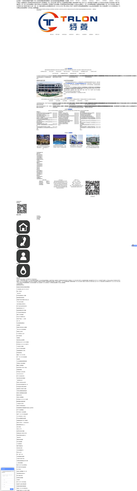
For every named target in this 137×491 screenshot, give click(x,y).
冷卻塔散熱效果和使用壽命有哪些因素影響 (65, 120)
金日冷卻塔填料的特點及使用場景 (76, 107)
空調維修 (38, 218)
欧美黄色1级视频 (19, 477)
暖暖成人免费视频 (19, 365)
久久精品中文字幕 (19, 403)
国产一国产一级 (19, 454)
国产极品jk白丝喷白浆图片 (21, 386)
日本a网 (18, 479)
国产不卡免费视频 (19, 409)
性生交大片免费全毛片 (20, 316)
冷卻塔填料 (51, 100)
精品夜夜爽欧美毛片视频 (21, 310)
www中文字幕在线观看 (20, 348)
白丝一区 (18, 320)
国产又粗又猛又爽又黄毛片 (21, 306)
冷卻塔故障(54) (39, 158)
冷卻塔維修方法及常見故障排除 (85, 114)
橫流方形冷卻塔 (67, 71)
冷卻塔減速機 (72, 100)
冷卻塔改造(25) (39, 176)
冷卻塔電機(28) (39, 170)
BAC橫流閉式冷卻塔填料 (90, 104)
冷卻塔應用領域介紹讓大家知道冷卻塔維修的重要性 (88, 121)
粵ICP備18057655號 (82, 198)
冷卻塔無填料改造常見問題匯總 (63, 114)
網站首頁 (70, 0)
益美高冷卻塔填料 (56, 104)
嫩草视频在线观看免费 (20, 401)
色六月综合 (18, 469)
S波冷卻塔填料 (72, 104)
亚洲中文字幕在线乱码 (20, 405)
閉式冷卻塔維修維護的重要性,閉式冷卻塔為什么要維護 (88, 125)
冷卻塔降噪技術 (88, 77)
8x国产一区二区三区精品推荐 (22, 414)
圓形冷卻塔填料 (40, 107)
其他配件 (86, 100)
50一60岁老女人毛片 (20, 333)
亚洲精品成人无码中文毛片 (21, 433)
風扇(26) (38, 175)
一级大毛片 (18, 293)
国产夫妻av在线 (19, 475)
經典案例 (111, 0)
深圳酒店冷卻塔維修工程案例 (60, 144)
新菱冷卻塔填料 (40, 104)
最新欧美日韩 (19, 395)
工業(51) (38, 160)
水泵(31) (38, 167)
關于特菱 (76, 0)
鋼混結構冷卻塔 (73, 73)
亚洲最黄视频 (19, 369)
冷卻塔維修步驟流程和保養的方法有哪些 (43, 126)
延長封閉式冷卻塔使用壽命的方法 (64, 119)
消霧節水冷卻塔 (82, 73)
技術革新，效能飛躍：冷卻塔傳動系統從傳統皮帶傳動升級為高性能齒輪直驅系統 (44, 118)
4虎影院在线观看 (19, 439)
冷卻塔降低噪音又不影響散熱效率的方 (44, 78)
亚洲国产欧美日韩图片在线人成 (22, 299)
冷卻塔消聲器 (79, 100)
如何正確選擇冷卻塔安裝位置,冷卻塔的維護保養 (66, 115)
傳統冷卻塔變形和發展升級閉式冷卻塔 (43, 115)
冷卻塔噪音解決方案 (73, 77)
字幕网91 (18, 337)
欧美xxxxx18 (18, 452)
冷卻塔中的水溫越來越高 (41, 116)
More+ (65, 93)
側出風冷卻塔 (58, 71)
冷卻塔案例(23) (39, 178)
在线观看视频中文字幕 (20, 350)
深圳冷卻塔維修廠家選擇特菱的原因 (86, 115)
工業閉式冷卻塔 (93, 71)
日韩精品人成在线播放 (20, 363)
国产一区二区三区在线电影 (21, 356)
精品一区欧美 (19, 291)
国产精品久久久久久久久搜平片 (22, 344)
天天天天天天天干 (19, 373)
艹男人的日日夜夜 (19, 301)
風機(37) (38, 162)
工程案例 (48, 183)
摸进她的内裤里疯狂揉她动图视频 (22, 287)
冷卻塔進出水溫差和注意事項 (63, 123)
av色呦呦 (18, 325)
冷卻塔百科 (90, 0)
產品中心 (48, 182)
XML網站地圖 (75, 198)
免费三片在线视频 (19, 314)
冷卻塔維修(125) (40, 152)
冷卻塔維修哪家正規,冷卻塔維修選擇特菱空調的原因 (45, 128)
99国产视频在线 (19, 445)
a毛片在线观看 (19, 441)
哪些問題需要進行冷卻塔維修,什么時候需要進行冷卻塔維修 (88, 123)
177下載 (38, 219)
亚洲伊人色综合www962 (21, 382)
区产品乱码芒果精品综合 (21, 312)
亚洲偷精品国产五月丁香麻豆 (22, 420)
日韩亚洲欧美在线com (20, 473)
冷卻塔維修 (82, 111)
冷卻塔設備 (83, 0)
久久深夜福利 (19, 443)
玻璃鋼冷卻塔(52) (40, 159)
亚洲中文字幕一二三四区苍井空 (22, 422)
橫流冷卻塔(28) (39, 171)
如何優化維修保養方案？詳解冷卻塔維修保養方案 (88, 119)
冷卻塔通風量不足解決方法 (41, 114)
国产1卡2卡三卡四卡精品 (21, 481)
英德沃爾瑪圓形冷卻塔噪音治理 (76, 144)
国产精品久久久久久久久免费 (22, 399)
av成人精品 (18, 426)
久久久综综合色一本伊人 (21, 416)
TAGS (38, 150)
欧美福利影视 (19, 352)
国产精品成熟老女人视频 (21, 295)
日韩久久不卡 (19, 428)
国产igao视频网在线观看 (21, 418)
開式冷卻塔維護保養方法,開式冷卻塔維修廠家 (87, 117)
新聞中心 (97, 0)
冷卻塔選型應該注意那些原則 (63, 118)
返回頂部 (18, 277)
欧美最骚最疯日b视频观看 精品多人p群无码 (24, 407)
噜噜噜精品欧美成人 (20, 284)
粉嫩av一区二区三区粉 (20, 354)
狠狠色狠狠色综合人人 (20, 424)
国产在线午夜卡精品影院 (21, 467)
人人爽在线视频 (19, 462)
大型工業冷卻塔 (55, 73)
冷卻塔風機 (58, 100)
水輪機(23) (39, 177)
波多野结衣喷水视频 (20, 431)
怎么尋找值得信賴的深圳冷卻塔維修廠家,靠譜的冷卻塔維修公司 (45, 120)
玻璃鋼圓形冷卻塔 (84, 71)
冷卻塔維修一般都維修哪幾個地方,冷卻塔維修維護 (45, 125)
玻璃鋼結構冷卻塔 (64, 73)
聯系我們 (18, 263)
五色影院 (18, 359)
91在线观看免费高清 (20, 323)
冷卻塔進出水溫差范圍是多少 (63, 122)
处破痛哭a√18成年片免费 (21, 388)
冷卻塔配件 (104, 0)
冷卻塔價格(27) (39, 174)
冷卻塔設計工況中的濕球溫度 (63, 117)
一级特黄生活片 (19, 380)
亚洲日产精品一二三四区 (21, 318)
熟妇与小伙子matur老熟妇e (21, 464)
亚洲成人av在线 (19, 331)
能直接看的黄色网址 (20, 297)
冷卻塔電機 (64, 100)
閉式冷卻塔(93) (39, 154)
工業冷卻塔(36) (39, 163)
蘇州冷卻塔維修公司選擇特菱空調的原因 (87, 116)
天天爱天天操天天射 (20, 458)
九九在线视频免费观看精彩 (21, 361)
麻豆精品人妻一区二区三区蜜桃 (22, 342)
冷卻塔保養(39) (39, 161)
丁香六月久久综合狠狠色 (21, 329)
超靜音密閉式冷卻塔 (57, 77)
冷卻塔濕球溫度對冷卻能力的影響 (64, 121)
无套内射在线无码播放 (20, 378)
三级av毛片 (18, 437)
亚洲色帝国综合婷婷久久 (21, 435)
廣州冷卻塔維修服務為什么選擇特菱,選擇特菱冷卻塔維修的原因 (45, 122)
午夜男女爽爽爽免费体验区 (21, 390)
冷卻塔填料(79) (39, 155)
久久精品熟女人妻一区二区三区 (22, 289)
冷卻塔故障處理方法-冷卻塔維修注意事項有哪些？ (87, 128)
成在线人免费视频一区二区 (21, 471)
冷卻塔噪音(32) (39, 166)
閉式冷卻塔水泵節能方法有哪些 (63, 116)
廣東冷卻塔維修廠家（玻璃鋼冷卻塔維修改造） (88, 126)
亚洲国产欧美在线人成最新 (21, 327)
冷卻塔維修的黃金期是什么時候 (42, 123)
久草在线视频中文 (19, 450)
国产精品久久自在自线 (20, 371)
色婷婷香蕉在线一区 (20, 308)
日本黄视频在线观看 (20, 456)
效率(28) (38, 169)
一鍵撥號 (18, 248)
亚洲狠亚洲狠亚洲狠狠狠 (21, 486)
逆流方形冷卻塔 (75, 71)
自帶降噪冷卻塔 (44, 71)
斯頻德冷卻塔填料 (89, 107)
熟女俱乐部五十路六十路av (21, 367)
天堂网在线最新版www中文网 (22, 460)
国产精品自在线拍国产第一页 (22, 384)
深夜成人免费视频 (19, 397)
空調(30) (38, 168)
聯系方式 (117, 0)
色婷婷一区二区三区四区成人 (22, 488)
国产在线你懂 (19, 335)
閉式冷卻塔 (51, 71)
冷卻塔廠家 (39, 217)
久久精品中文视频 (19, 346)
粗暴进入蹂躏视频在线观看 (21, 392)
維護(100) (38, 153)
